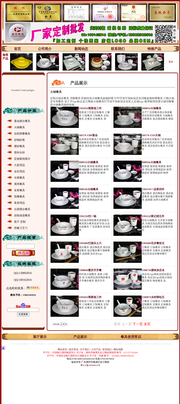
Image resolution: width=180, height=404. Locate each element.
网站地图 (118, 349)
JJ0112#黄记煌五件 (153, 216)
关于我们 (85, 349)
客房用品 (19, 202)
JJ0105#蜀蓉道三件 (90, 108)
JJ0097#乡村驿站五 (153, 297)
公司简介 (45, 49)
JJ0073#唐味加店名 (153, 270)
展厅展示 (40, 337)
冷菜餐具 (19, 177)
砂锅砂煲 (19, 140)
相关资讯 (73, 349)
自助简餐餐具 (22, 133)
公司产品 (96, 349)
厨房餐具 (19, 184)
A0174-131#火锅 (151, 135)
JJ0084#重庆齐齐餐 (90, 270)
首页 (17, 49)
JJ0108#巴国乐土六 (90, 243)
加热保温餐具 (22, 215)
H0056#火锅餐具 (151, 162)
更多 (170, 61)
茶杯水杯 (19, 152)
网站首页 (62, 349)
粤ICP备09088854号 (90, 365)
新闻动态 (81, 49)
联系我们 (118, 49)
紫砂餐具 (19, 146)
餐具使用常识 (131, 337)
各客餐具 (19, 190)
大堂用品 (19, 165)
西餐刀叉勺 (21, 228)
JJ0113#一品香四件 (153, 189)
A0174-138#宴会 (88, 135)
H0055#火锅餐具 (88, 162)
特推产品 (154, 49)
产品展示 (80, 337)
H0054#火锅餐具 (88, 189)
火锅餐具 (19, 127)
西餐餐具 (19, 196)
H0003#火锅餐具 (151, 108)
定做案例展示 (22, 158)
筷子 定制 (20, 221)
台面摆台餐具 (22, 209)
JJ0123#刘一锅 (87, 216)
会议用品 (19, 171)
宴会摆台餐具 (22, 121)
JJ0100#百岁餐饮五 (153, 243)
